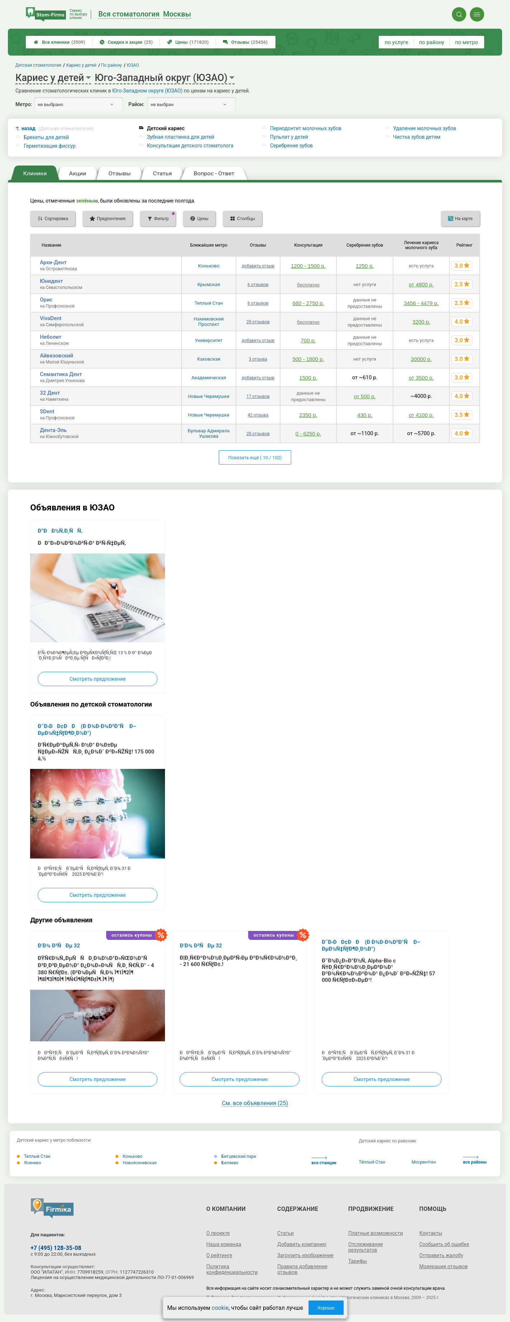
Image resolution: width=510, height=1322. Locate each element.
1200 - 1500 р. (308, 266)
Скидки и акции (126, 42)
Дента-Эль (53, 430)
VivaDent (50, 318)
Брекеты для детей (46, 137)
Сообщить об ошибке (444, 1244)
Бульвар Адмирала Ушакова (209, 433)
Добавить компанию (301, 1244)
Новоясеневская (135, 1162)
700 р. (308, 340)
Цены (188, 42)
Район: (136, 104)
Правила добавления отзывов (302, 1269)
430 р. (364, 415)
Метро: (23, 104)
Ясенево (29, 1162)
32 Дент (50, 393)
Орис (46, 299)
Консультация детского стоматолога (190, 145)
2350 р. (308, 415)
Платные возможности (375, 1233)
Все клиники (59, 42)
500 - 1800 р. (308, 359)
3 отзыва (258, 359)
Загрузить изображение (305, 1255)
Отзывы (245, 42)
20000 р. (421, 359)
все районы (475, 1160)
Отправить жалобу (441, 1255)
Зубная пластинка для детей (180, 136)
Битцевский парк (235, 1156)
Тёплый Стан (372, 1162)
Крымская (208, 284)
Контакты (430, 1233)
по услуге (397, 42)
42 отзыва (258, 415)
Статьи (285, 1233)
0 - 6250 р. (308, 434)
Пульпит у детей (289, 136)
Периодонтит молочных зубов (305, 128)
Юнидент (51, 281)
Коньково (208, 265)
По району (111, 65)
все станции (324, 1160)
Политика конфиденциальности (232, 1269)
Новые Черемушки (208, 396)
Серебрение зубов (291, 145)
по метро (466, 42)
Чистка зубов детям (416, 136)
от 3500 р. (421, 378)
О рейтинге (219, 1255)
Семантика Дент (61, 374)
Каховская (209, 359)
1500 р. (308, 378)
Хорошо (326, 1308)
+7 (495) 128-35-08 (55, 1248)
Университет (208, 340)
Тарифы (357, 1261)
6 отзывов (257, 284)
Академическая (209, 377)
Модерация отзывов (443, 1266)
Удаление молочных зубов (424, 128)
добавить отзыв (258, 265)
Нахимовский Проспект (209, 321)
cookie (220, 1307)
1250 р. (365, 266)
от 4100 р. (421, 415)
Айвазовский (56, 355)
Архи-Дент (53, 262)
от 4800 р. (421, 284)
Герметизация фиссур (50, 145)
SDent (47, 411)
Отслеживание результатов (365, 1247)
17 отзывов (258, 396)
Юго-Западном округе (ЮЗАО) (147, 91)
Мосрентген (424, 1162)
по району (431, 42)
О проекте (218, 1233)
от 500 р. (365, 396)
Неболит (50, 337)
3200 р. (421, 322)
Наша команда (223, 1244)
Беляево (226, 1162)
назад (58, 128)
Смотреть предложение (98, 679)
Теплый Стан (208, 303)
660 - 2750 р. (308, 303)
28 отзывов (258, 321)
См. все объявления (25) (255, 1103)
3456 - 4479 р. (421, 303)
